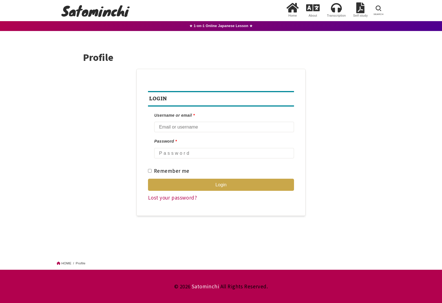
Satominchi (205, 286)
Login (221, 184)
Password (165, 141)
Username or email (174, 115)
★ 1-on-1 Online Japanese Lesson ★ (221, 26)
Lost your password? (172, 197)
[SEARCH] (378, 10)
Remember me (168, 171)
